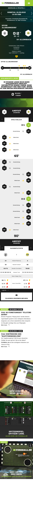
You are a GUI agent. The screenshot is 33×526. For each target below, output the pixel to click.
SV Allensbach (24, 39)
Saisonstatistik (16, 248)
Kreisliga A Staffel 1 (20, 8)
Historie (2, 248)
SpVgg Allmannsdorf (9, 26)
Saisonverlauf (31, 248)
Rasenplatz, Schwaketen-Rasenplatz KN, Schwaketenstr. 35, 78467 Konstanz (19, 19)
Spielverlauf (16, 119)
